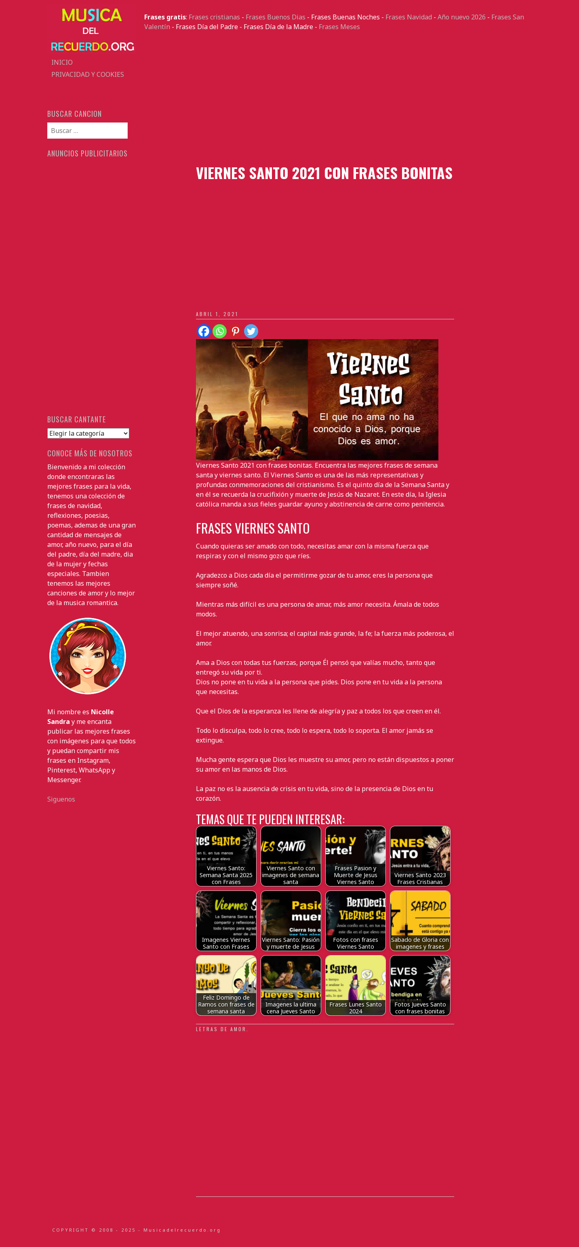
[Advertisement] (338, 97)
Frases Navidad (408, 17)
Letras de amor (221, 1028)
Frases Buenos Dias (275, 17)
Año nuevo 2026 (462, 17)
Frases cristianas (214, 17)
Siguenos (61, 799)
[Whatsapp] (220, 331)
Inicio (62, 62)
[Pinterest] (235, 331)
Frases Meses (339, 26)
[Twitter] (251, 331)
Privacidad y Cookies (87, 74)
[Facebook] (204, 331)
